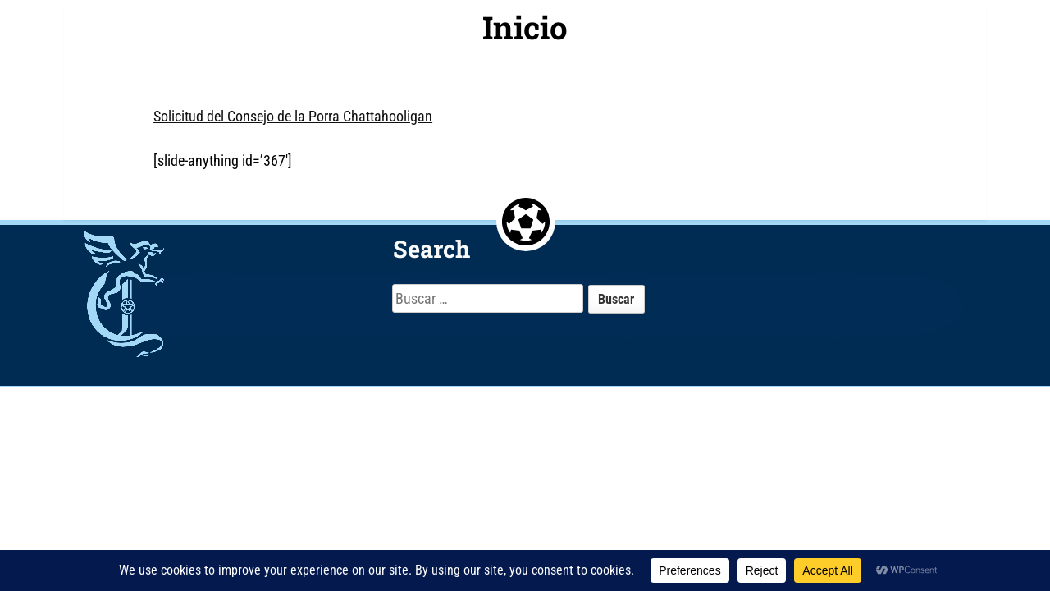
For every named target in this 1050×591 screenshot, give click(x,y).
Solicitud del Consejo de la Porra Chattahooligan (292, 116)
